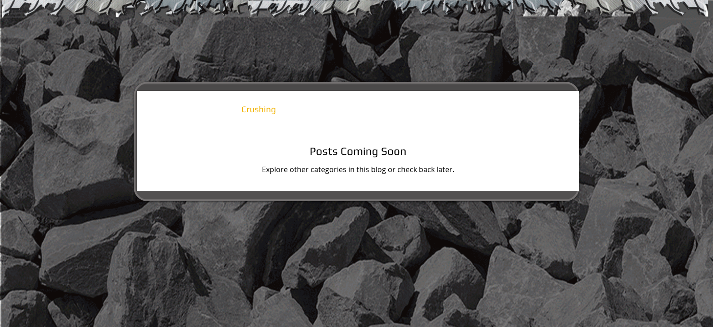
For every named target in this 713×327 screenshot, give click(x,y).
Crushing (258, 109)
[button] (558, 110)
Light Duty (383, 109)
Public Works (319, 109)
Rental (210, 109)
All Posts (163, 109)
